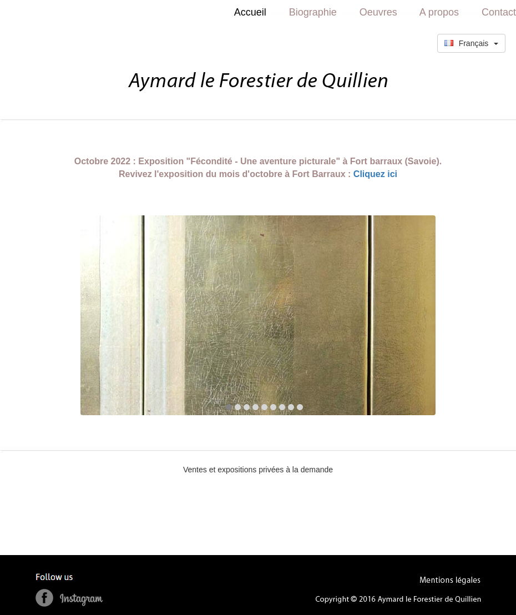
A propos (439, 12)
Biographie (313, 12)
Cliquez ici (375, 174)
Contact (499, 12)
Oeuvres (378, 12)
